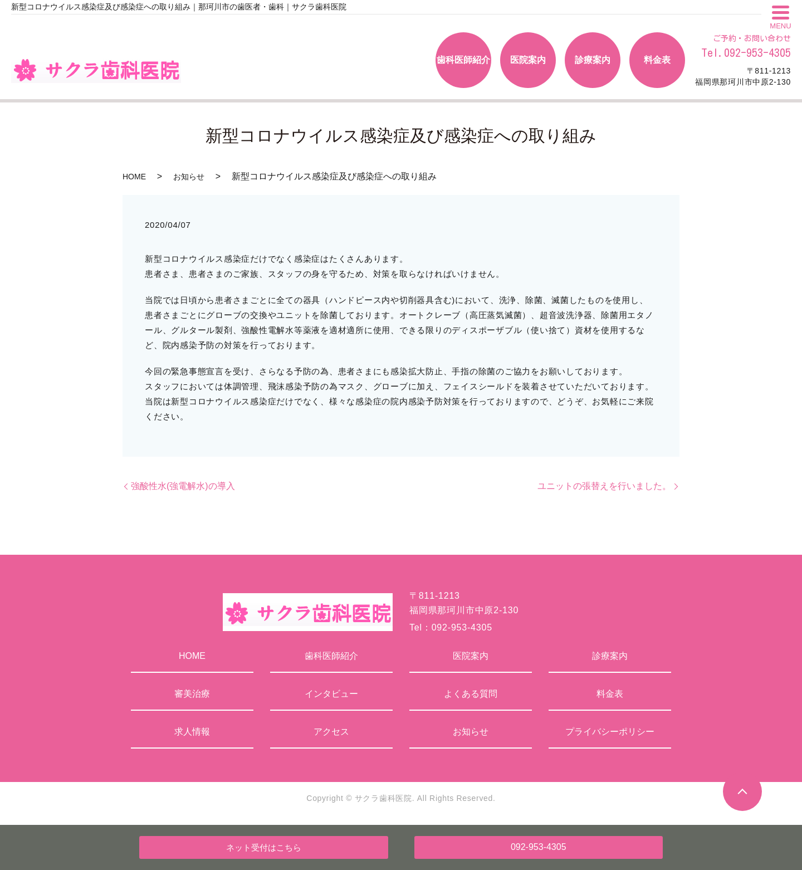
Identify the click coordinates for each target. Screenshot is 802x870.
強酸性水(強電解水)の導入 (183, 486)
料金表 (609, 693)
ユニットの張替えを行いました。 (604, 486)
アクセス (331, 731)
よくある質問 (470, 693)
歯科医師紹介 (331, 656)
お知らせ (188, 176)
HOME (134, 176)
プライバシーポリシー (609, 731)
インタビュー (331, 693)
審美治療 (192, 693)
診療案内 (610, 656)
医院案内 (470, 656)
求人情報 (192, 731)
